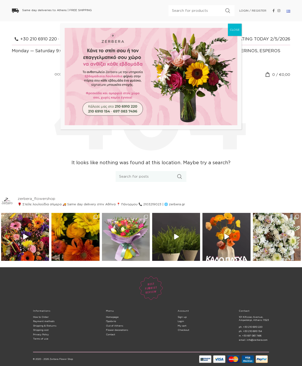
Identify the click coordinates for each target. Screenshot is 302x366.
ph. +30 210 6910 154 (250, 331)
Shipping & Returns (44, 325)
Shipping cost (41, 330)
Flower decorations (117, 330)
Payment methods (44, 321)
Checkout (183, 330)
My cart (182, 325)
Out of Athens (114, 325)
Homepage (112, 317)
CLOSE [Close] (235, 29)
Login (181, 321)
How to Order (41, 317)
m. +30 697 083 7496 (250, 335)
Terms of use (40, 338)
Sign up (182, 317)
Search (228, 10)
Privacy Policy (41, 334)
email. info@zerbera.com (253, 340)
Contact (110, 334)
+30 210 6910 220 (38, 39)
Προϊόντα (111, 321)
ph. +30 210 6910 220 (250, 327)
